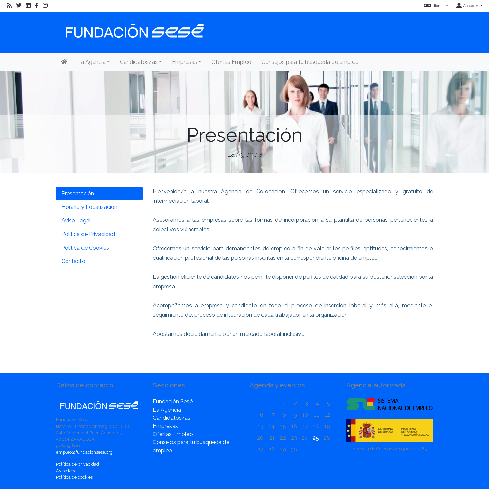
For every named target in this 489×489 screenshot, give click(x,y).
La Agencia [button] (91, 62)
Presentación (77, 193)
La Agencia (167, 409)
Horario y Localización (89, 207)
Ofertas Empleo (231, 62)
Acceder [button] (467, 5)
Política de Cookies (85, 247)
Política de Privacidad (88, 234)
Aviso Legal (76, 220)
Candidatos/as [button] (139, 62)
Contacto (73, 261)
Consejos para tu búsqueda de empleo (310, 62)
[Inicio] (134, 27)
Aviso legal (67, 470)
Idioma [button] (434, 5)
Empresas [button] (184, 62)
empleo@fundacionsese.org (84, 452)
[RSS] (9, 5)
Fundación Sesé (173, 401)
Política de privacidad (77, 464)
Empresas (165, 426)
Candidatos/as (172, 418)
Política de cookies (74, 477)
